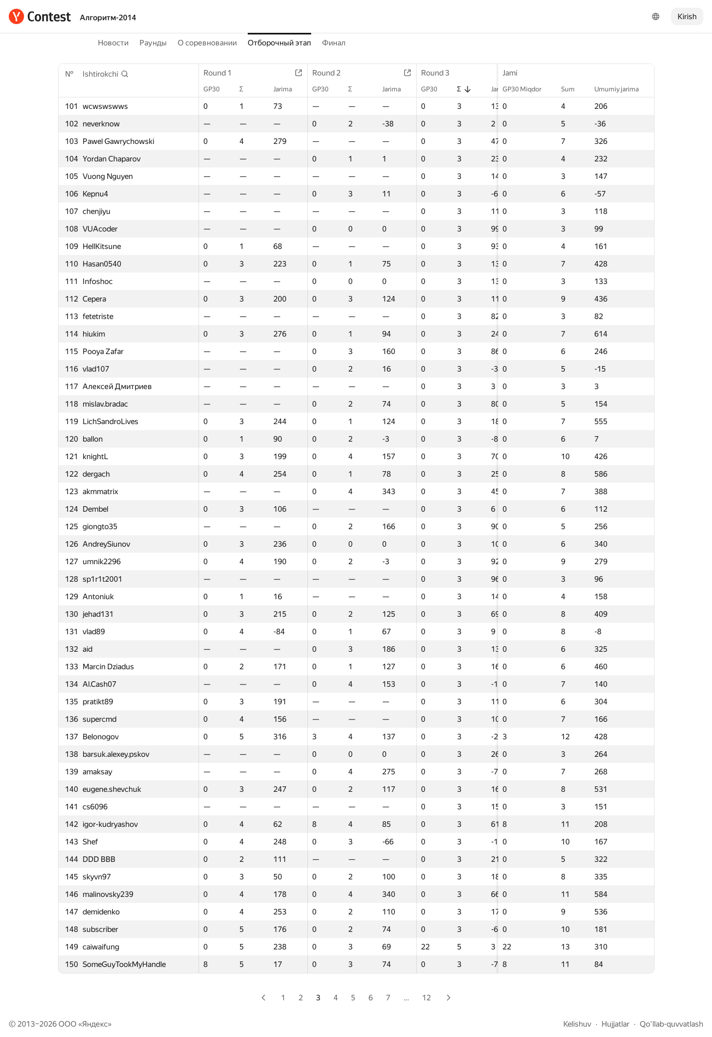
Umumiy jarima (622, 89)
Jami (515, 72)
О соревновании (207, 42)
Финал (334, 42)
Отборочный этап (279, 42)
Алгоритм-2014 (108, 17)
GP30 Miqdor (527, 89)
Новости (113, 42)
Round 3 (440, 72)
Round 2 (332, 72)
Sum (573, 89)
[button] (106, 73)
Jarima (288, 89)
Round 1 (223, 72)
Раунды (153, 42)
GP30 (217, 89)
